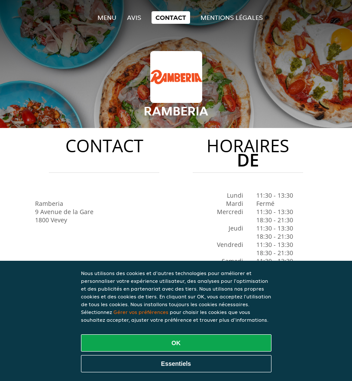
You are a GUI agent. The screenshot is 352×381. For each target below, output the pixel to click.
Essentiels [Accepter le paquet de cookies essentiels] (176, 363)
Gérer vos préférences (140, 312)
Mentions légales (231, 17)
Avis (134, 17)
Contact (170, 17)
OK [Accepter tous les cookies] (176, 342)
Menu (106, 17)
